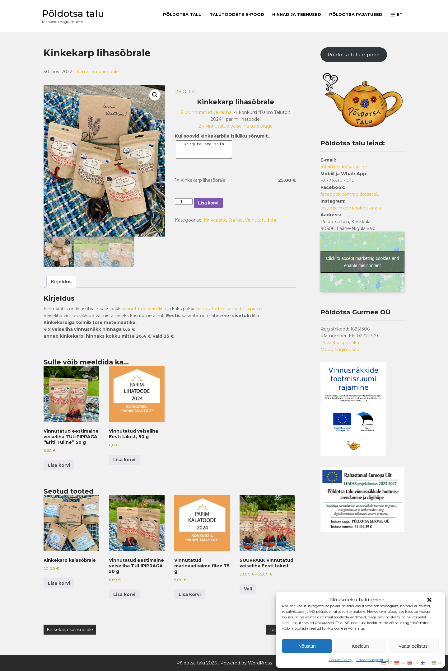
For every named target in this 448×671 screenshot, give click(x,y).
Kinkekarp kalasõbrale (70, 629)
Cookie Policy (340, 659)
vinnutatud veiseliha (144, 309)
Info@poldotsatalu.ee (343, 167)
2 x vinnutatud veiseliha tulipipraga (235, 126)
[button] (429, 600)
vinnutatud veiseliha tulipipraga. (229, 309)
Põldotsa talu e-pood (354, 55)
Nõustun (307, 646)
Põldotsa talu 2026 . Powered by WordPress (224, 663)
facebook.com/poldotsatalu (350, 194)
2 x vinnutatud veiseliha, (206, 112)
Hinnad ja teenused (296, 14)
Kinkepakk (215, 220)
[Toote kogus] (183, 201)
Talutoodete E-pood (237, 14)
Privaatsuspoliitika (372, 659)
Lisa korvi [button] (59, 465)
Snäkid (235, 220)
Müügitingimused (339, 349)
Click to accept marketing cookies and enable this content (362, 262)
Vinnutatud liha (261, 220)
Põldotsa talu (73, 13)
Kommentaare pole (97, 71)
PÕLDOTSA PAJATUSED (355, 14)
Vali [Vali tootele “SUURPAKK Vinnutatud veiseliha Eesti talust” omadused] (248, 589)
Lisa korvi (208, 202)
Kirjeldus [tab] (61, 281)
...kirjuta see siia (207, 149)
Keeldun (360, 646)
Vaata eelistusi (413, 646)
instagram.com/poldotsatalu (350, 208)
